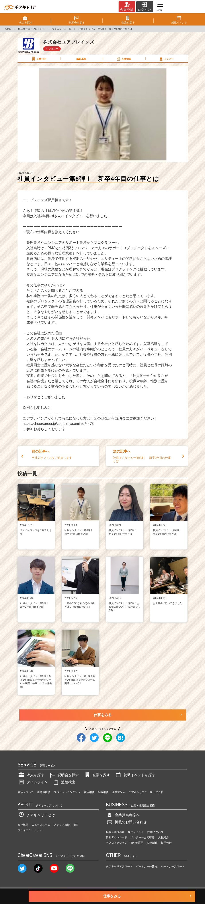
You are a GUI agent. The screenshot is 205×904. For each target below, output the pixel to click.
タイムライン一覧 (61, 29)
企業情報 (123, 58)
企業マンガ (118, 792)
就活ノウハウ (26, 792)
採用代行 (166, 842)
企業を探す (97, 775)
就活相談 (89, 792)
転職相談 (103, 792)
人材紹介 (163, 837)
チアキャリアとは (36, 814)
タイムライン (33, 782)
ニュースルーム (41, 824)
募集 (81, 58)
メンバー (166, 58)
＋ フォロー (51, 48)
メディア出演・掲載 (66, 824)
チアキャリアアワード (119, 866)
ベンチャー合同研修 (142, 837)
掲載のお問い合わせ (126, 822)
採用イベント (136, 832)
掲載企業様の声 (115, 832)
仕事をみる (102, 715)
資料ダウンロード (116, 837)
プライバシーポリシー (31, 830)
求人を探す (31, 775)
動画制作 (152, 842)
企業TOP (38, 58)
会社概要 (23, 824)
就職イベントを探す (135, 775)
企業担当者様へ (123, 814)
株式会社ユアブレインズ (31, 29)
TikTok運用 (137, 842)
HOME (7, 29)
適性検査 (63, 782)
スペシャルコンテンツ (67, 792)
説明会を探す (64, 775)
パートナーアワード (173, 866)
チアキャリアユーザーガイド (146, 792)
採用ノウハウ (155, 832)
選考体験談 (43, 792)
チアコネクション (116, 842)
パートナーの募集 (146, 866)
